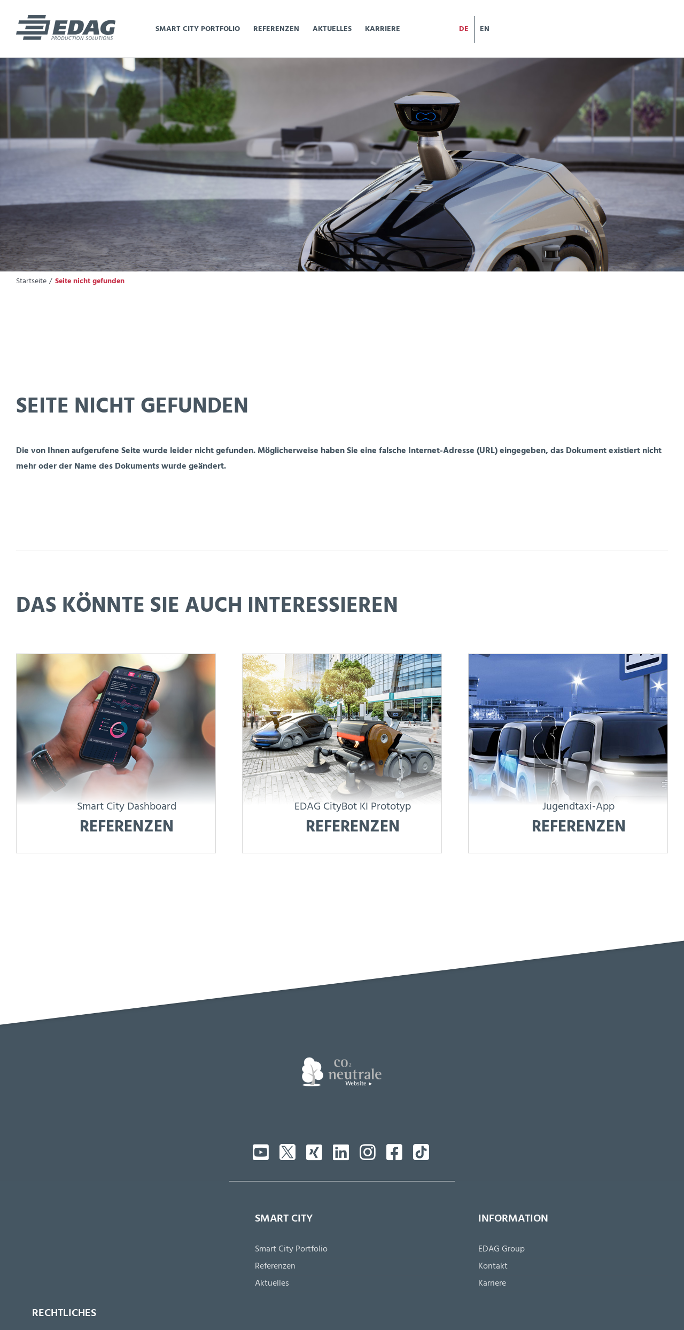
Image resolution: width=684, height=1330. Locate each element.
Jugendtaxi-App (578, 807)
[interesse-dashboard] (116, 659)
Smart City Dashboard (126, 807)
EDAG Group (501, 1250)
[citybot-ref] (342, 659)
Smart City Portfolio (291, 1250)
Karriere (492, 1285)
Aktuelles (272, 1285)
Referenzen (275, 1267)
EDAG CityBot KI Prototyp (352, 807)
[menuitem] (464, 29)
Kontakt (493, 1267)
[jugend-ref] (568, 659)
